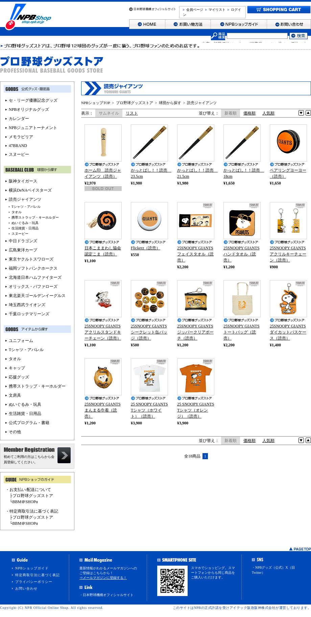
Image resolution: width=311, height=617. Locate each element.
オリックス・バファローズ (33, 286)
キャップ (17, 368)
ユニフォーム (21, 340)
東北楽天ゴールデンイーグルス (37, 295)
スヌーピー (19, 154)
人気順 (268, 113)
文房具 (15, 395)
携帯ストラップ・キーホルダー (35, 217)
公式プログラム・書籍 (29, 422)
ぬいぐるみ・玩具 (25, 223)
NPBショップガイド (32, 568)
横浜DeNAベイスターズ (30, 190)
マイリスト (217, 9)
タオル (16, 212)
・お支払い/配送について (28, 489)
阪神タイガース (23, 181)
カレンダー (19, 118)
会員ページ (194, 9)
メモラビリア (21, 136)
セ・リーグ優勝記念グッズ (33, 100)
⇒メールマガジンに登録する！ (103, 577)
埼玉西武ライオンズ (27, 304)
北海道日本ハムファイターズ (35, 277)
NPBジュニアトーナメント (33, 127)
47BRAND (18, 145)
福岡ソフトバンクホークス (33, 268)
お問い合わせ (26, 588)
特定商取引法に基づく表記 (37, 575)
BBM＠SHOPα (25, 501)
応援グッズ (19, 377)
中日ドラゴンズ (23, 241)
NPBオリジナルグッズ (29, 109)
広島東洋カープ (23, 250)
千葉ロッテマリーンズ (29, 314)
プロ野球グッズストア (134, 103)
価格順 (249, 113)
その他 (15, 431)
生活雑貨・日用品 (25, 228)
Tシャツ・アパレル (26, 206)
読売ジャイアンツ (202, 103)
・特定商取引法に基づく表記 (31, 511)
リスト (132, 113)
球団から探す (170, 103)
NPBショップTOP (95, 103)
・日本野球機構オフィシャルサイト (106, 595)
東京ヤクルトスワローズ (31, 259)
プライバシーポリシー (33, 582)
